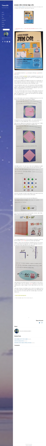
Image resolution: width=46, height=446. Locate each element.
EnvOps (3, 14)
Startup (3, 18)
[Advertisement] (28, 308)
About (3, 26)
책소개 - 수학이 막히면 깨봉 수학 (20, 295)
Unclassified (4, 20)
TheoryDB (5, 5)
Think (3, 12)
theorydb (30, 445)
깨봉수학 (25, 76)
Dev (2, 16)
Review (20, 6)
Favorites (3, 24)
